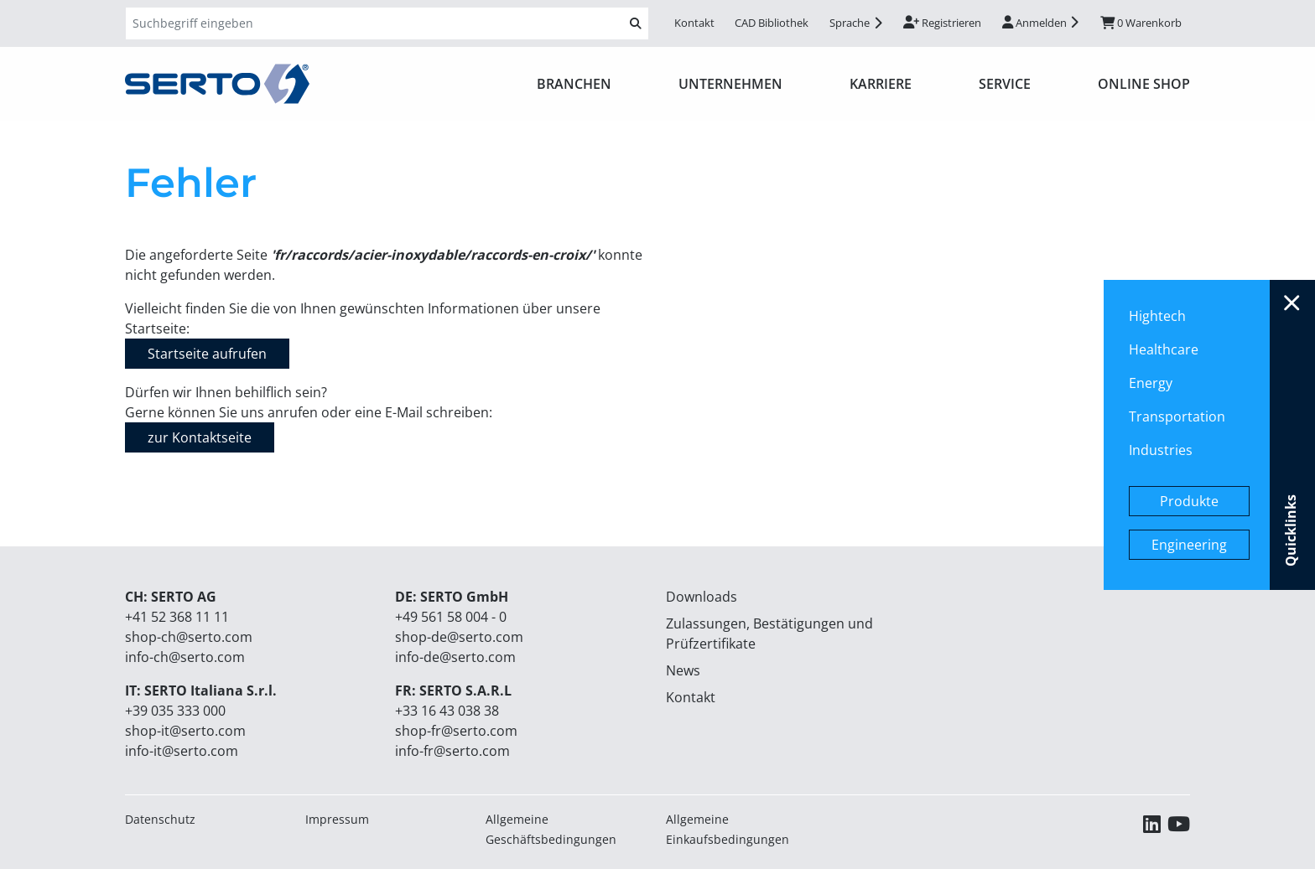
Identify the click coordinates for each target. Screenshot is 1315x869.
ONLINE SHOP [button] (1144, 84)
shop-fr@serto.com (456, 731)
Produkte (1189, 501)
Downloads (701, 596)
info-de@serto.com (455, 657)
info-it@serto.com (181, 751)
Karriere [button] (881, 84)
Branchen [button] (574, 84)
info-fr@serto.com (452, 751)
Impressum (337, 819)
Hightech (1157, 316)
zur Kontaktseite (200, 437)
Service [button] (1005, 84)
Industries (1161, 450)
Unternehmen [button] (730, 84)
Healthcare (1163, 349)
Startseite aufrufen (207, 353)
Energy (1150, 383)
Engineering (1189, 544)
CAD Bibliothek (771, 22)
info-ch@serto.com (185, 657)
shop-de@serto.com (459, 637)
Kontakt (694, 22)
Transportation (1177, 416)
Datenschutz (160, 819)
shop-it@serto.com (185, 731)
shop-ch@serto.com (188, 637)
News (683, 670)
